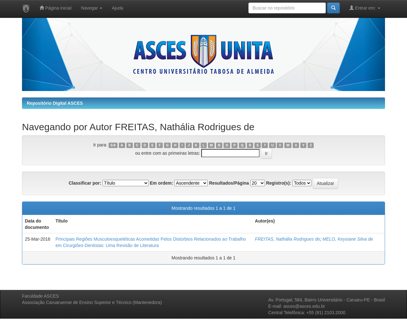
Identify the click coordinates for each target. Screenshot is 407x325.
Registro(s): (278, 183)
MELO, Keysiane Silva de (348, 239)
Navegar (91, 8)
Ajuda (117, 8)
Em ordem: (161, 183)
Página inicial (55, 8)
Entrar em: (364, 8)
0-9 (113, 145)
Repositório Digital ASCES (55, 103)
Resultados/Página (229, 183)
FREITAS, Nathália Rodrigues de (287, 239)
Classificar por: (85, 183)
